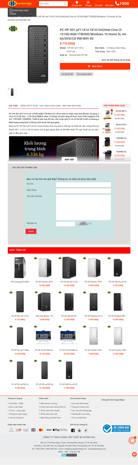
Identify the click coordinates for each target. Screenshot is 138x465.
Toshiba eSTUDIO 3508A (126, 138)
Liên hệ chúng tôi (16, 418)
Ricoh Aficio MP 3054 (126, 125)
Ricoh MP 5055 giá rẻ (126, 111)
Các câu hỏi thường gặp (82, 411)
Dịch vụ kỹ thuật (15, 407)
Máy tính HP (18, 250)
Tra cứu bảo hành (84, 74)
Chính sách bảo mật (49, 414)
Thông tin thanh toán (80, 407)
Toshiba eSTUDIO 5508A (126, 152)
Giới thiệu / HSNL (16, 403)
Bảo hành (110, 5)
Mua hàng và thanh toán (51, 418)
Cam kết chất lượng (80, 403)
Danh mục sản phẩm (18, 12)
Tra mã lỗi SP (67, 74)
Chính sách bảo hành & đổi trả (53, 407)
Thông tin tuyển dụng (18, 414)
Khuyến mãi (77, 5)
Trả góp (88, 5)
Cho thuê (98, 5)
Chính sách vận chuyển (50, 411)
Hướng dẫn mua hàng (81, 414)
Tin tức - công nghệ (17, 411)
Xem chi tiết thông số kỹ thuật (116, 60)
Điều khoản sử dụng (49, 403)
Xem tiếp (69, 159)
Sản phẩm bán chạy (114, 105)
